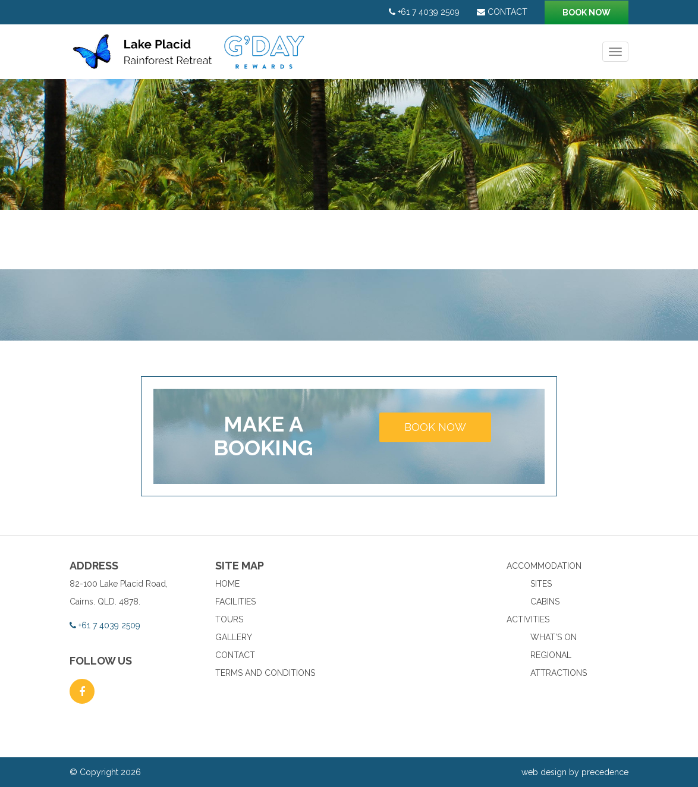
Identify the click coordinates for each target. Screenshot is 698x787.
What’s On (553, 637)
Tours (229, 619)
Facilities (235, 601)
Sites (541, 583)
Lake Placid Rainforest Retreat (190, 57)
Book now (586, 12)
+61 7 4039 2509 (424, 12)
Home (227, 583)
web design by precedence (574, 772)
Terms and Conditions (265, 673)
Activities (528, 619)
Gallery (233, 637)
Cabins (544, 601)
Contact (502, 12)
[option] (349, 144)
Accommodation (544, 566)
